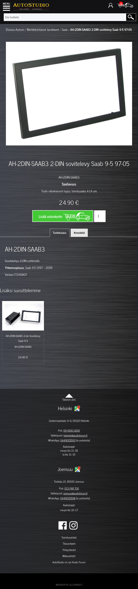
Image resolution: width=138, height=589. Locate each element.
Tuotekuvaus (60, 232)
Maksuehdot (69, 556)
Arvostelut (79, 232)
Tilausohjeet (69, 543)
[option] (18, 152)
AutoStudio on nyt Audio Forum (68, 562)
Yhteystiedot (69, 550)
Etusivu (10, 29)
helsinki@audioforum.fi (75, 435)
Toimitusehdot (68, 537)
